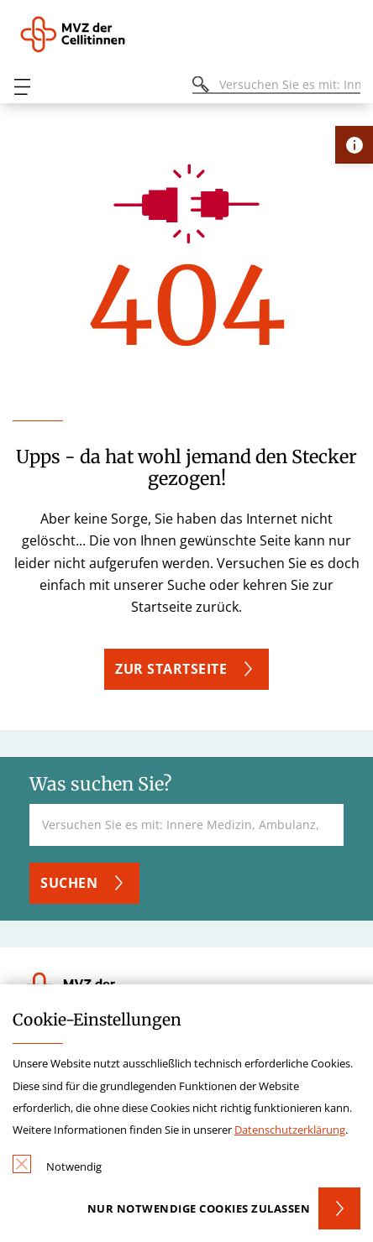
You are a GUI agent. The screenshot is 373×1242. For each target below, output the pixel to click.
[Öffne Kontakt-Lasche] (354, 145)
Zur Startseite (171, 669)
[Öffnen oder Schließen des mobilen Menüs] (22, 87)
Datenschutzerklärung (289, 1129)
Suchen (68, 883)
